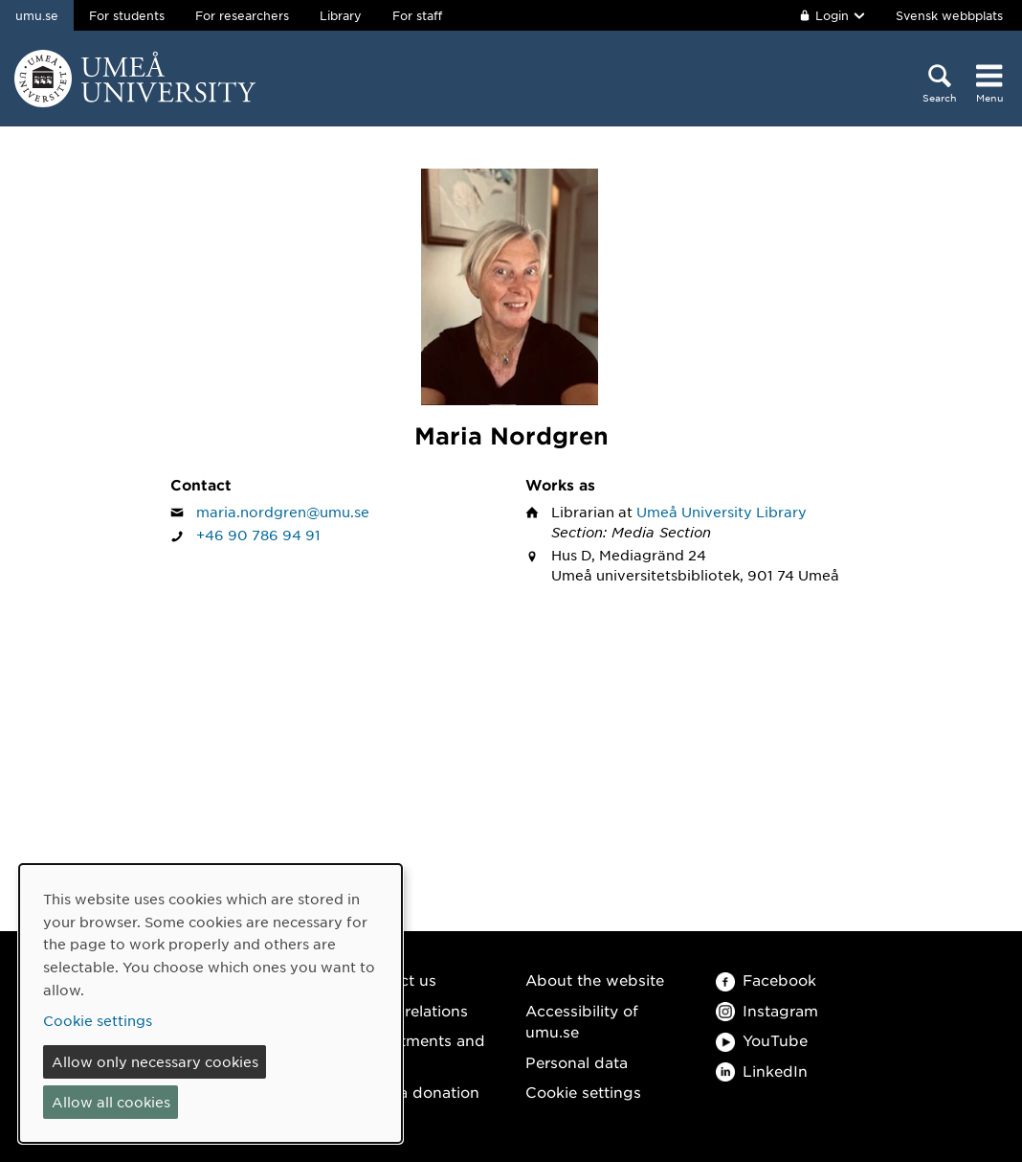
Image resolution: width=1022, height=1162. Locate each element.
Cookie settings (583, 1091)
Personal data (576, 1062)
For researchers (242, 15)
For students (127, 15)
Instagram (767, 1010)
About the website (594, 979)
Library (341, 15)
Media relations (411, 1010)
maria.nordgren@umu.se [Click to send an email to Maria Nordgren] (282, 511)
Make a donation (417, 1091)
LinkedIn (762, 1070)
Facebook (766, 979)
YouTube (762, 1040)
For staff (417, 15)
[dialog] (210, 1003)
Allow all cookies (111, 1101)
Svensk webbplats (949, 15)
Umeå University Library (721, 511)
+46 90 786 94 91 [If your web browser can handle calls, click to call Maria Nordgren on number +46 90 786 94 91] (258, 534)
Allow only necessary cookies (155, 1061)
